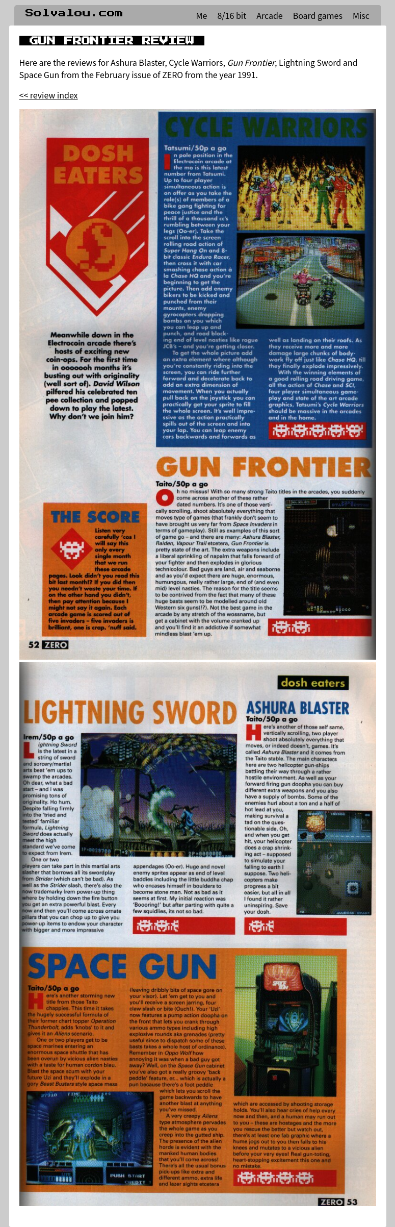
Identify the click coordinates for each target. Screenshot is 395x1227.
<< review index (48, 95)
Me (201, 15)
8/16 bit (231, 15)
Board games (318, 15)
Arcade (269, 15)
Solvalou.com (74, 13)
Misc (361, 15)
